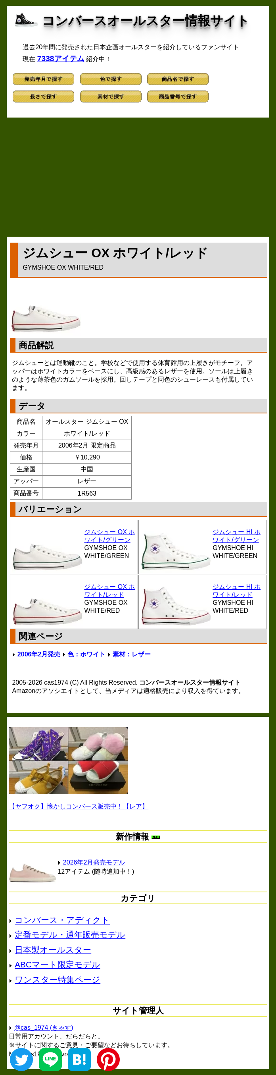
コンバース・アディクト (62, 919)
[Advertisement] (138, 177)
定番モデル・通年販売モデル (70, 934)
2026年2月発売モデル (91, 862)
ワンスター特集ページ (57, 979)
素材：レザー (132, 654)
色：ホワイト (86, 654)
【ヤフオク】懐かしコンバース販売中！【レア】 (78, 806)
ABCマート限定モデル (57, 964)
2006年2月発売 (39, 654)
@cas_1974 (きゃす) (43, 1027)
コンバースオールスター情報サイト (145, 21)
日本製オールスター (53, 949)
